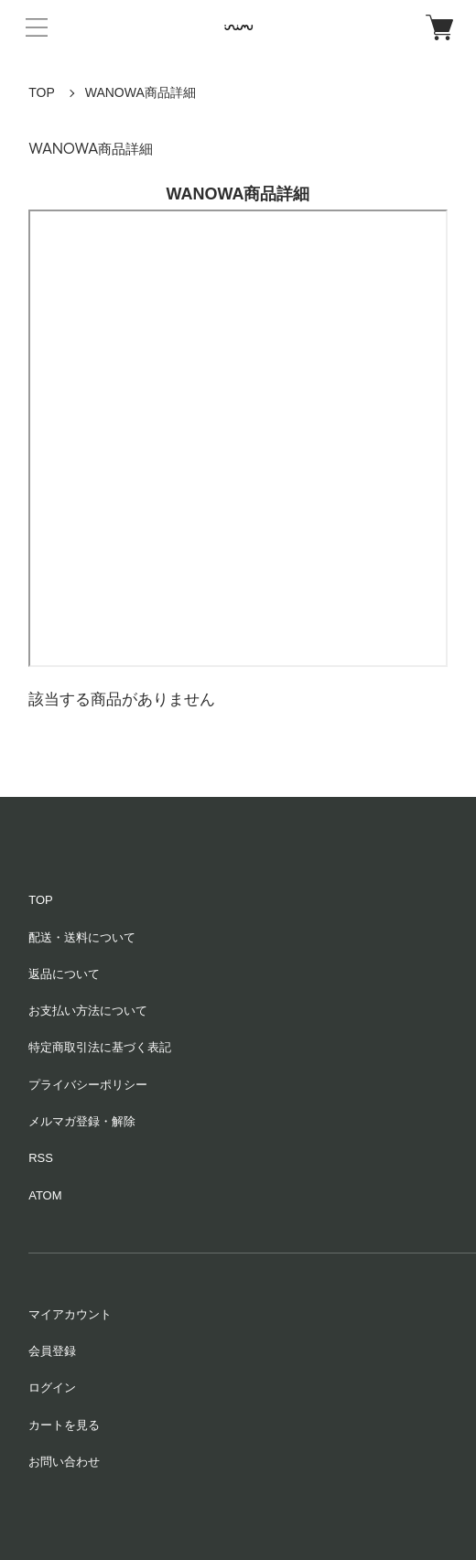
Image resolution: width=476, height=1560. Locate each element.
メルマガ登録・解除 (81, 1121)
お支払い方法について (87, 1010)
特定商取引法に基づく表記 (99, 1047)
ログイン (52, 1387)
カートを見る (64, 1425)
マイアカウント (70, 1314)
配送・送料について (81, 937)
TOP (41, 92)
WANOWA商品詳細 (140, 92)
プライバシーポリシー (87, 1085)
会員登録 (52, 1351)
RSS (40, 1158)
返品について (64, 974)
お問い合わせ (64, 1462)
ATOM (44, 1195)
